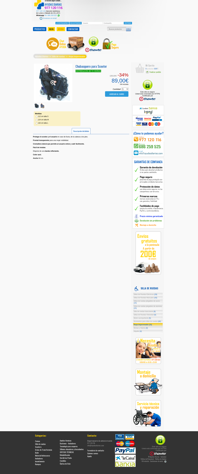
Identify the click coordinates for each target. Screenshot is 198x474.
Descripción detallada (81, 129)
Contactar (163, 455)
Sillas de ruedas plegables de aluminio (148, 306)
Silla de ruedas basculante (145, 310)
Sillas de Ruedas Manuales (145, 296)
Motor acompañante (142, 316)
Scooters (38, 445)
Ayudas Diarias (41, 55)
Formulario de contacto (95, 448)
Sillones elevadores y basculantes (72, 447)
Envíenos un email (48, 16)
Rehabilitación (65, 453)
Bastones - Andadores (68, 441)
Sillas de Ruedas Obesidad (145, 313)
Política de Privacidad (147, 457)
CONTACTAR (73, 27)
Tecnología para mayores (69, 444)
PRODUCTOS (39, 27)
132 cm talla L (43, 121)
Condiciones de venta (156, 459)
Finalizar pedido (153, 70)
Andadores (39, 456)
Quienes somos (92, 451)
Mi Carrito (150, 63)
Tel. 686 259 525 (52, 14)
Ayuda (89, 454)
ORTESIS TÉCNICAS (67, 450)
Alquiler (138, 330)
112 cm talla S (43, 115)
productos (149, 67)
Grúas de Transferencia (43, 448)
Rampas (38, 462)
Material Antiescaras (42, 453)
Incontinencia (39, 459)
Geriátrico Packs (66, 456)
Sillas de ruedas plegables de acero (147, 300)
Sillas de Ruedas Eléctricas (145, 293)
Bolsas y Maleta (141, 326)
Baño (37, 451)
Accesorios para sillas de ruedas (147, 320)
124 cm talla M (43, 118)
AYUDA (61, 27)
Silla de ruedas (58, 55)
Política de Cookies (160, 457)
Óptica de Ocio (65, 462)
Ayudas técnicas (65, 438)
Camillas (63, 459)
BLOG (51, 27)
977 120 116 (41, 9)
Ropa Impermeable (77, 55)
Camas (37, 439)
